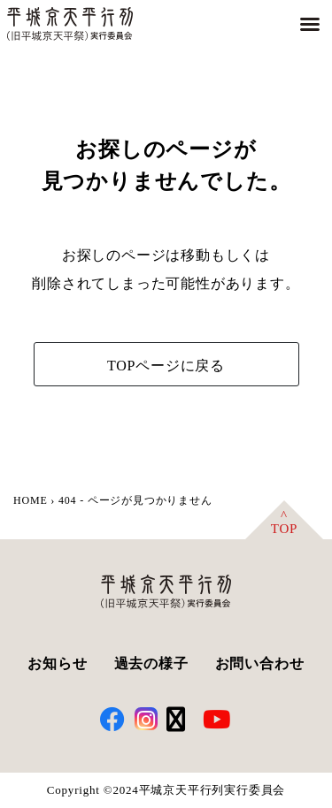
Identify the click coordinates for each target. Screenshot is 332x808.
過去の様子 (151, 663)
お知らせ (57, 663)
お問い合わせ (260, 663)
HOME (30, 500)
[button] (310, 24)
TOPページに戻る (166, 365)
